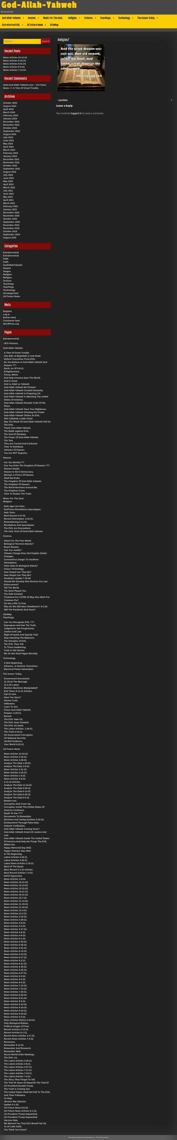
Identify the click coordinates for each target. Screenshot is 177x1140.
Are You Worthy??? (14, 462)
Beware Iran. (10, 800)
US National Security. (15, 738)
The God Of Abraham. (15, 434)
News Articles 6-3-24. (15, 976)
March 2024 (9, 112)
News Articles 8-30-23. (15, 995)
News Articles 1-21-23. (15, 769)
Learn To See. (11, 706)
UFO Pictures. (11, 343)
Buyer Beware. (11, 547)
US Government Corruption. (18, 735)
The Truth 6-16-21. (13, 732)
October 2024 (10, 103)
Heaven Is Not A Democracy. (18, 472)
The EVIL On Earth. (14, 725)
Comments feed (11, 320)
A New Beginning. (13, 663)
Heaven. (32, 18)
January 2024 (10, 118)
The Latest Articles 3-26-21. (18, 1060)
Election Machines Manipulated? (21, 688)
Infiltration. (9, 703)
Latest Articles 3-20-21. (16, 857)
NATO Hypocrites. (13, 876)
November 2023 (11, 125)
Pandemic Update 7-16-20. (17, 578)
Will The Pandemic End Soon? (19, 609)
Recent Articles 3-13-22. (16, 1029)
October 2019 (10, 231)
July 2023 (8, 137)
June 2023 (8, 140)
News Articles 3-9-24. (15, 923)
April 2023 (8, 147)
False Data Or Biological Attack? (21, 566)
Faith (5, 259)
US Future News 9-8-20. (16, 1107)
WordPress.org (11, 324)
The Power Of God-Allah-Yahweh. (21, 437)
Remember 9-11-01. (14, 1045)
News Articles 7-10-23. (15, 985)
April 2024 (8, 109)
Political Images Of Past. (17, 1026)
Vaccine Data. (11, 1120)
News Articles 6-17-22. (15, 957)
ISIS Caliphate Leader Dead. (18, 418)
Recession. (10, 1042)
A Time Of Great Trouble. (26, 88)
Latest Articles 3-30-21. (16, 860)
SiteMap (54, 24)
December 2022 (11, 159)
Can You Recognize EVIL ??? (19, 622)
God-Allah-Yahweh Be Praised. (20, 387)
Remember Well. (12, 1051)
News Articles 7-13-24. (14, 70)
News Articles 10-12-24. (15, 57)
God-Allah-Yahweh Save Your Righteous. (25, 409)
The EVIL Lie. (11, 1057)
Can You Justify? (13, 550)
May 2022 (8, 181)
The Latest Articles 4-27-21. (18, 1067)
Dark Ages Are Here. (14, 506)
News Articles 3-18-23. (15, 772)
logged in (76, 113)
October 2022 (10, 165)
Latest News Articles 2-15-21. (19, 863)
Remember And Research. (17, 1048)
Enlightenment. (12, 371)
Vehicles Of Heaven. (14, 450)
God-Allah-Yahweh (39, 5)
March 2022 (9, 187)
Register (7, 311)
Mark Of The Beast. (14, 866)
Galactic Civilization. (14, 826)
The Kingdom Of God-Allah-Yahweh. (23, 481)
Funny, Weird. (11, 374)
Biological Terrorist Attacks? (19, 544)
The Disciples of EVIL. (15, 641)
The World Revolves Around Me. (21, 487)
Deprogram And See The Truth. (20, 625)
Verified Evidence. (13, 741)
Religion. (72, 18)
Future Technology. (14, 569)
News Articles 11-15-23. (16, 904)
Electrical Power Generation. (19, 669)
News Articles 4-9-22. (15, 932)
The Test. (8, 440)
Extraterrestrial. (11, 24)
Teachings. (105, 18)
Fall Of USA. (10, 694)
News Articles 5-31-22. (15, 948)
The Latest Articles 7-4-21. (17, 1076)
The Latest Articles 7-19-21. (18, 1073)
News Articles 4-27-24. (15, 929)
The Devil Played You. (15, 591)
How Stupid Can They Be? (17, 572)
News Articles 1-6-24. (15, 879)
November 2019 (11, 228)
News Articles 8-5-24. (14, 67)
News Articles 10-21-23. (16, 894)
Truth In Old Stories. (14, 650)
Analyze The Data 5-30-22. (17, 788)
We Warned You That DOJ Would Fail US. (25, 1123)
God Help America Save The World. (22, 378)
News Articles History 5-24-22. (19, 1020)
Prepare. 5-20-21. (13, 713)
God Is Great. (11, 381)
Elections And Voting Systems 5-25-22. (24, 819)
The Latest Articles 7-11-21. (18, 1070)
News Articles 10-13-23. (16, 885)
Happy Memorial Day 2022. (18, 847)
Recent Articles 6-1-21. (15, 1032)
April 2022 (8, 184)
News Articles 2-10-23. (15, 757)
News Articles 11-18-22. (16, 907)
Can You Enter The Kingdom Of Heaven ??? (27, 465)
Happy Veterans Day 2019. (17, 851)
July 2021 (8, 190)
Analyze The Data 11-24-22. (18, 785)
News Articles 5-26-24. (15, 945)
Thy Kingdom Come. (14, 490)
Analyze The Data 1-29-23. (17, 763)
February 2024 (10, 115)
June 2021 (8, 194)
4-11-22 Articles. (12, 782)
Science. (88, 18)
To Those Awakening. (15, 647)
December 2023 (11, 121)
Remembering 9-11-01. (15, 522)
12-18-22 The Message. (16, 681)
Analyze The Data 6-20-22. (17, 794)
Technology (9, 290)
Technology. (124, 18)
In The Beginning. (13, 854)
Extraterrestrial (11, 252)
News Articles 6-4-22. (15, 979)
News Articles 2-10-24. (15, 916)
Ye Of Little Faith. (13, 1126)
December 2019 (11, 225)
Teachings (8, 284)
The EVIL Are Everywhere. (17, 528)
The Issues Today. (146, 18)
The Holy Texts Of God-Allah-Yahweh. (23, 531)
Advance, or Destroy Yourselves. (21, 666)
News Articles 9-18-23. (15, 1010)
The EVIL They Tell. (14, 644)
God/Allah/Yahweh (12, 265)
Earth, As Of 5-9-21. (14, 368)
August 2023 (9, 134)
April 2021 (8, 200)
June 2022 (8, 178)
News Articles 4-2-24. (15, 926)
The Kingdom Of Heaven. (17, 484)
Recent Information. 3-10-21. (18, 519)
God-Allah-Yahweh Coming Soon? (22, 829)
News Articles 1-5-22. (15, 775)
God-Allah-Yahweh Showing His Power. (24, 412)
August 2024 (9, 106)
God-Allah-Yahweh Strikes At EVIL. (22, 415)
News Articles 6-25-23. (15, 970)
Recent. (8, 716)
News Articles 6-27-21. (15, 973)
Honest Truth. (11, 700)
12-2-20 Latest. (11, 685)
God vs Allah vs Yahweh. (17, 384)
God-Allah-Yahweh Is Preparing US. (22, 393)
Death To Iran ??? (13, 813)
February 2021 (10, 206)
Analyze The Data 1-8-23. (17, 766)
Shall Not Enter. (12, 478)
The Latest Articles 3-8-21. (17, 1064)
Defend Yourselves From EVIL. (20, 359)
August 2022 (9, 172)
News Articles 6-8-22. (15, 982)
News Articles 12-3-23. (15, 913)
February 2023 (10, 153)
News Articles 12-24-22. (16, 753)
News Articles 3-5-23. (15, 779)
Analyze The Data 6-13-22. (17, 791)
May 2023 (8, 143)
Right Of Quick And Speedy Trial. (21, 634)
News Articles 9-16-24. (14, 60)
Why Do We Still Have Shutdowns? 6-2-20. (26, 606)
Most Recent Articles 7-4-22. (18, 873)
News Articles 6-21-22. (15, 963)
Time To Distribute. (14, 446)
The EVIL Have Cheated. (16, 722)
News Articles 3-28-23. (15, 760)
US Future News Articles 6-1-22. (20, 1111)
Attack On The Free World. (18, 540)
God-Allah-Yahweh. (11, 18)
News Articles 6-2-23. (15, 960)
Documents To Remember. (18, 816)
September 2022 (11, 168)
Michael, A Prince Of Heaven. (19, 475)
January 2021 (10, 209)
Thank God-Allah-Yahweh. (17, 428)
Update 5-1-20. (11, 1104)
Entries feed (9, 317)
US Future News (35, 24)
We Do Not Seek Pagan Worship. (21, 653)
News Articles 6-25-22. (15, 967)
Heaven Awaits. (12, 468)
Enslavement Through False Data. (21, 822)
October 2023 (10, 128)
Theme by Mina (102, 1137)
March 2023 (9, 150)
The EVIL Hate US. (13, 719)
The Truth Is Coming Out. (17, 1089)
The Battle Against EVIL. (16, 431)
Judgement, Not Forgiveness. (19, 628)
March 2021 (9, 203)
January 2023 (10, 156)
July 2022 (8, 175)
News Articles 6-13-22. (15, 951)
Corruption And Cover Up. (17, 804)
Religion (7, 274)
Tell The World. (11, 587)
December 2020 (11, 212)
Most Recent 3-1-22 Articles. (18, 869)
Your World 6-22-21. (14, 744)
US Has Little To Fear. (15, 603)
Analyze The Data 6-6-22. (17, 797)
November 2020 (11, 215)
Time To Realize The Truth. (18, 493)
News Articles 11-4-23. (15, 910)
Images (7, 271)
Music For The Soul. (53, 18)
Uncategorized (10, 293)
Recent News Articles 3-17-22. (19, 1035)
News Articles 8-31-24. (14, 63)
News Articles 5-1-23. (15, 938)
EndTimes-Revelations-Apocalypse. (22, 509)
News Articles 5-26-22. (15, 941)
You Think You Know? (15, 1129)
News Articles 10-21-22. (16, 891)
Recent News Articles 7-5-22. (19, 1039)
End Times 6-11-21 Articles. (18, 691)
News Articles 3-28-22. (15, 920)
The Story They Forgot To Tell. (19, 1079)
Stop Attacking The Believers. (19, 638)
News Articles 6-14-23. (15, 954)
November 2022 (11, 162)
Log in (6, 314)
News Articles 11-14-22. (16, 901)
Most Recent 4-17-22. (15, 515)
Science (7, 280)
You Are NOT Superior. (15, 453)
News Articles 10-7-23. (15, 898)
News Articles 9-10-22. (15, 1004)
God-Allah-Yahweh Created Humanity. (23, 390)
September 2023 (11, 131)
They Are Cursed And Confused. (21, 443)
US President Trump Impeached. (21, 1114)
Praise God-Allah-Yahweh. (17, 710)
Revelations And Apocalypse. (19, 525)
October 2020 (10, 219)
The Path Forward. (13, 594)
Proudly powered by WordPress (81, 1137)
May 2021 (8, 197)
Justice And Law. (13, 631)
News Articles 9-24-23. (15, 1013)
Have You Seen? (12, 697)
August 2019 (9, 237)
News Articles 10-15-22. (16, 888)
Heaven (7, 268)
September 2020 (11, 222)
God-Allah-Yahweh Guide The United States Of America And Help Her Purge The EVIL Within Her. (26, 841)
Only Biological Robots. (16, 1023)
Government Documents (17, 678)
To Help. (8, 1098)
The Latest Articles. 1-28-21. (18, 728)
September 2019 (11, 234)
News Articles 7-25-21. (15, 992)
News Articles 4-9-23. (15, 935)
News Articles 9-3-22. (15, 1017)
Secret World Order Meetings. (19, 1054)
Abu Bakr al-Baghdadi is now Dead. (22, 356)
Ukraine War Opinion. (15, 1101)
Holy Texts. (10, 512)
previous (63, 100)
